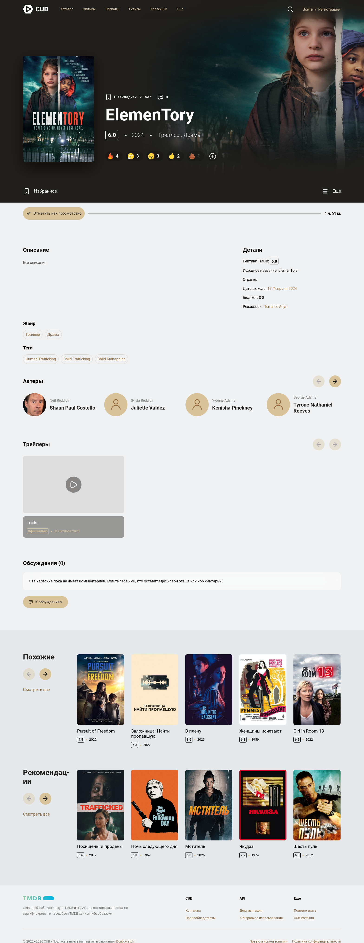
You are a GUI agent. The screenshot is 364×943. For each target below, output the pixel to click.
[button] (335, 381)
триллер (168, 135)
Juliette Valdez (148, 408)
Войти (308, 9)
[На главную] (36, 9)
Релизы (135, 9)
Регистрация (329, 9)
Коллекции (158, 9)
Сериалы (112, 9)
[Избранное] (40, 191)
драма (192, 135)
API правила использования (261, 918)
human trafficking (41, 359)
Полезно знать (305, 910)
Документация (251, 910)
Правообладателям (200, 918)
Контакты (193, 910)
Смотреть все (36, 689)
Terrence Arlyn (275, 306)
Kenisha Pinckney (232, 408)
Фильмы (89, 9)
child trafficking (76, 359)
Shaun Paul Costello (72, 408)
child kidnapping (112, 359)
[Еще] (331, 191)
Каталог (66, 9)
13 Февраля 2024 (282, 288)
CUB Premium (304, 918)
